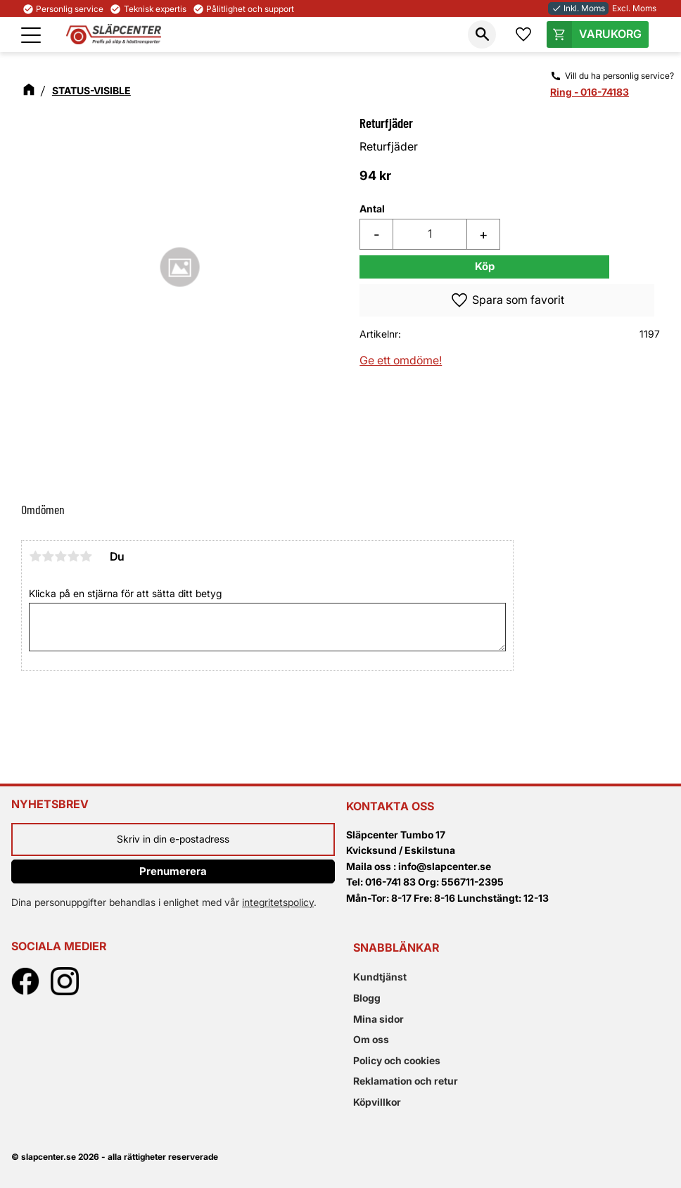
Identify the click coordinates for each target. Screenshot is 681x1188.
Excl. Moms (634, 8)
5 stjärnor (85, 556)
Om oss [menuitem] (371, 1039)
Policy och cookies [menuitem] (396, 1060)
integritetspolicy (278, 902)
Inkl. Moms (578, 8)
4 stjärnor (73, 556)
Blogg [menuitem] (367, 998)
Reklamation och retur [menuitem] (405, 1081)
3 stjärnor (60, 556)
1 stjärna (35, 556)
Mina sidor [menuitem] (378, 1019)
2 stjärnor (48, 556)
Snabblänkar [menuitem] (396, 947)
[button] (31, 35)
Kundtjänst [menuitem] (380, 977)
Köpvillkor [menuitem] (377, 1102)
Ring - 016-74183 (589, 92)
